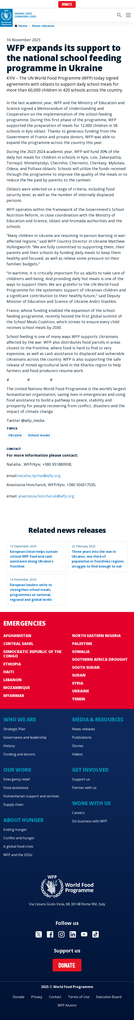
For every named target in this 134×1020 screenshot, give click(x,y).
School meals (39, 435)
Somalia (81, 651)
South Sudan (86, 667)
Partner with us (84, 787)
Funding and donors (19, 754)
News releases (43, 26)
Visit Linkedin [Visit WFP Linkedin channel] (73, 934)
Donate (67, 5)
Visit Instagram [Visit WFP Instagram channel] (61, 934)
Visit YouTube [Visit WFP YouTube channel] (84, 934)
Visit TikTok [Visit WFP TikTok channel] (95, 934)
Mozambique (16, 687)
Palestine (82, 643)
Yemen (78, 698)
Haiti (8, 671)
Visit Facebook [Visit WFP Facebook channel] (50, 934)
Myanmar (13, 695)
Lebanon (12, 679)
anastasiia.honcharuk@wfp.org (46, 496)
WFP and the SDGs (17, 854)
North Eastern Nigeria (96, 635)
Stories (77, 745)
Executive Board (108, 997)
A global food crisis (18, 846)
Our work (17, 769)
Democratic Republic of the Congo (32, 654)
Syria (77, 683)
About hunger (23, 820)
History (9, 745)
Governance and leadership (24, 737)
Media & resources (97, 719)
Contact (55, 997)
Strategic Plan (14, 729)
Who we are (19, 719)
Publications (82, 737)
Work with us (91, 803)
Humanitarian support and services (31, 796)
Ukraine (15, 435)
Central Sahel (18, 643)
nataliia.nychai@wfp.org (39, 475)
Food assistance (15, 787)
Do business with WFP (89, 821)
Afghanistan (17, 635)
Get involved (90, 769)
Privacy (36, 997)
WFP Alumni (67, 1005)
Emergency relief (16, 779)
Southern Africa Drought (100, 659)
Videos (77, 754)
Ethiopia (12, 663)
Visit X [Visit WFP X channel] (39, 934)
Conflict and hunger (18, 838)
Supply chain (13, 804)
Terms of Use (78, 997)
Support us (81, 779)
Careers (78, 812)
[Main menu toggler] (128, 15)
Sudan (79, 675)
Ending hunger (15, 829)
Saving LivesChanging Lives (25, 15)
